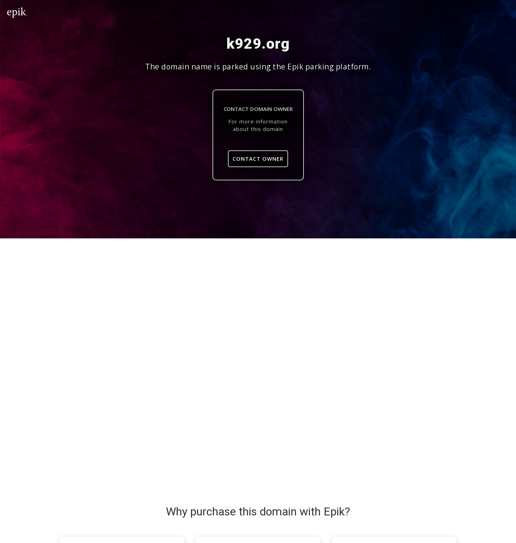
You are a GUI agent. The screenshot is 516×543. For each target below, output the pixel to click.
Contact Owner (258, 158)
